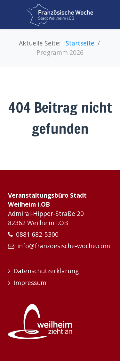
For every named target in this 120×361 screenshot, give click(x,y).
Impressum (29, 282)
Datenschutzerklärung (46, 271)
